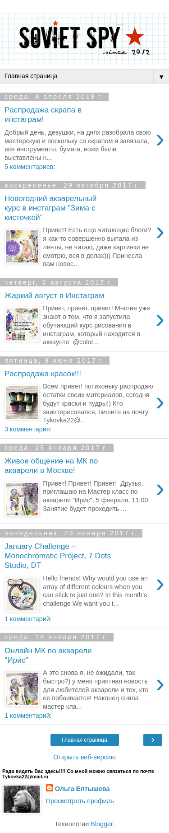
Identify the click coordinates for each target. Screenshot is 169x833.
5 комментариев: (30, 166)
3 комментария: (28, 429)
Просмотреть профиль (80, 801)
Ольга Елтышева (82, 788)
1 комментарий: (28, 618)
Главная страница (84, 740)
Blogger (102, 824)
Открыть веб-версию (84, 757)
